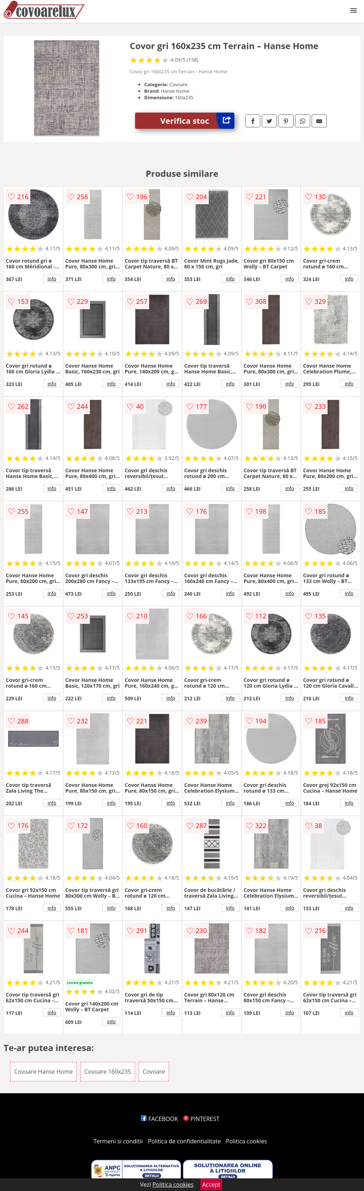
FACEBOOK (159, 1119)
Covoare (154, 1072)
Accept (211, 1184)
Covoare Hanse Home (43, 1072)
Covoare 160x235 (107, 1072)
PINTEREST (201, 1119)
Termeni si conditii (118, 1141)
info (52, 278)
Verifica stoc (197, 121)
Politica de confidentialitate (184, 1141)
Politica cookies (246, 1141)
